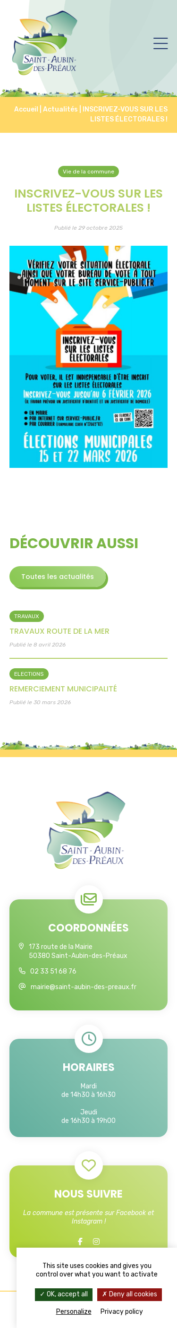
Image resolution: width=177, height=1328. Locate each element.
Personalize (74, 1312)
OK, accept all (64, 1294)
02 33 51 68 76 (53, 971)
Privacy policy (122, 1312)
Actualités (60, 109)
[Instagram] (96, 1242)
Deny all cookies (129, 1294)
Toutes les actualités (57, 576)
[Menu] (160, 43)
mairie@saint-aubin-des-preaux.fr (83, 987)
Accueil (26, 109)
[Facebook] (80, 1242)
